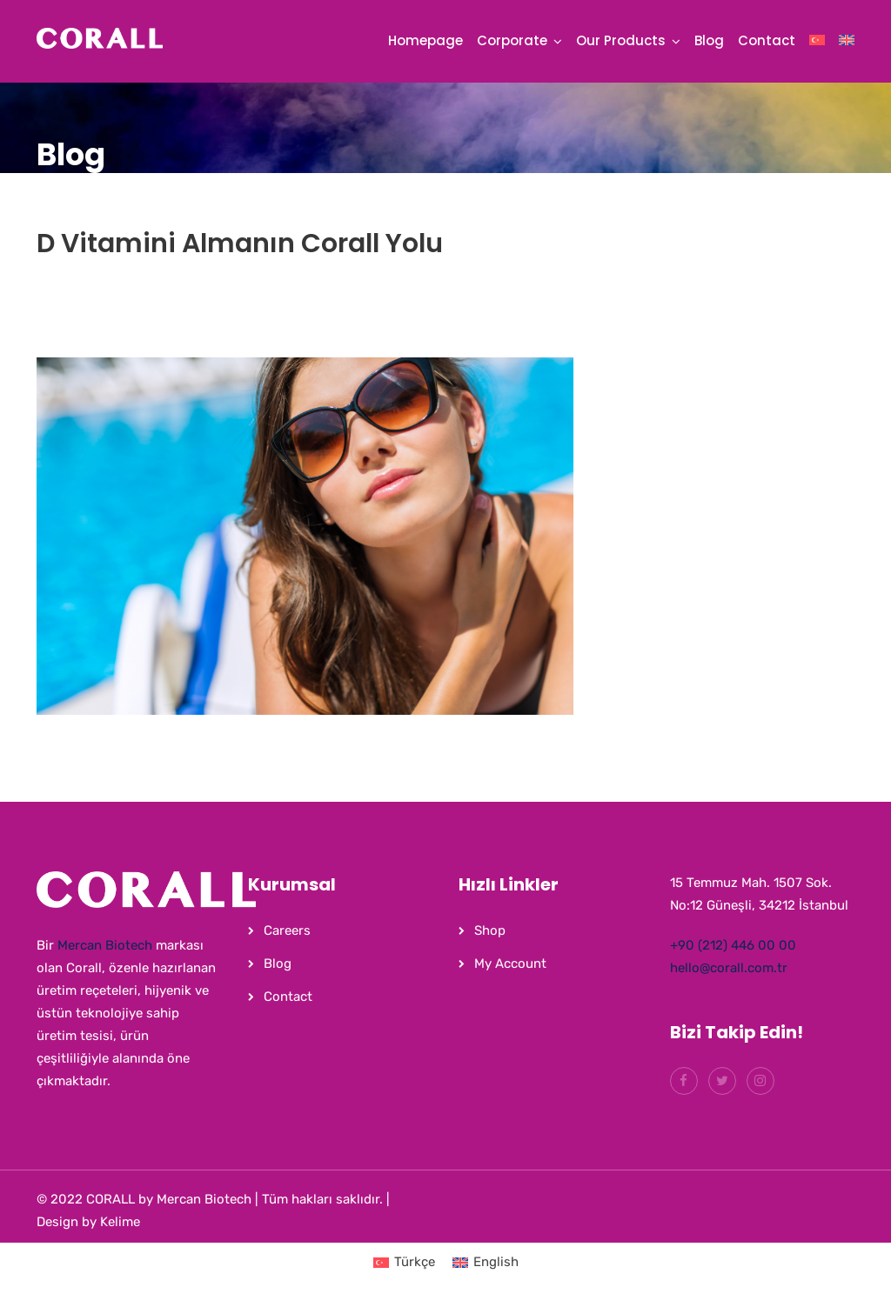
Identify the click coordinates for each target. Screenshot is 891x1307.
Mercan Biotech (104, 945)
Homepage (425, 40)
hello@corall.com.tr (728, 968)
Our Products (621, 40)
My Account (510, 963)
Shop (490, 930)
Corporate (512, 40)
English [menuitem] (496, 1262)
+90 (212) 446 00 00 (733, 945)
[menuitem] (817, 45)
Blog (709, 40)
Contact (766, 40)
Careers (287, 930)
